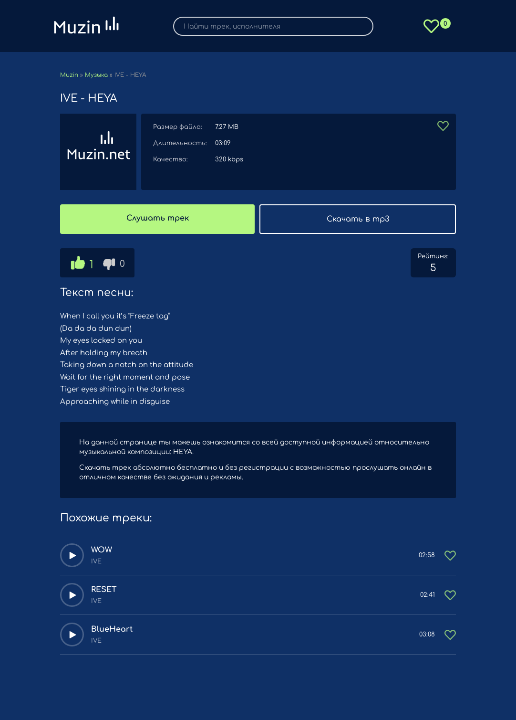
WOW (101, 550)
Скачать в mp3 (358, 219)
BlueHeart (112, 629)
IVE (96, 561)
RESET (104, 589)
